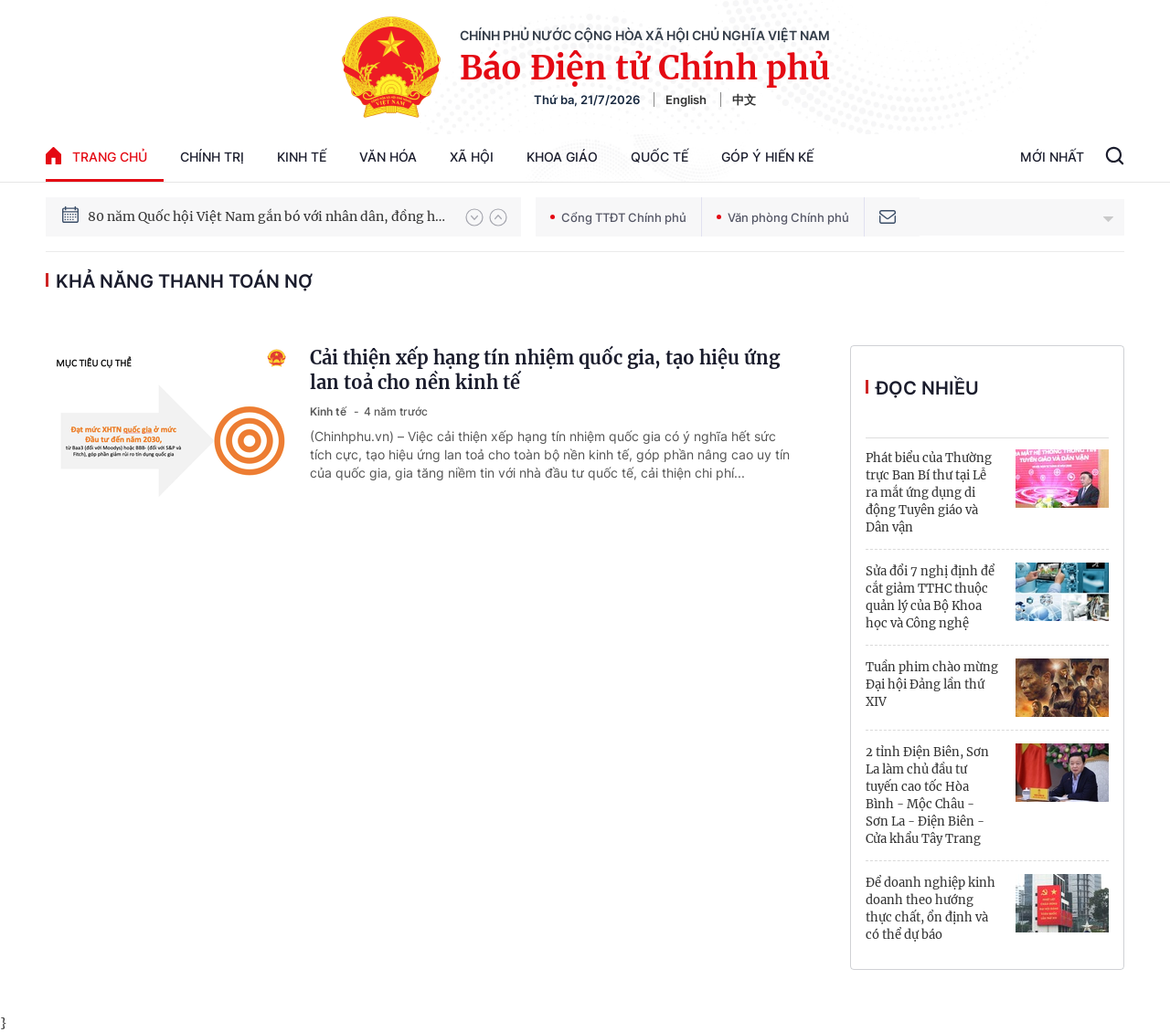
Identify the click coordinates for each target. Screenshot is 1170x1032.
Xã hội (472, 156)
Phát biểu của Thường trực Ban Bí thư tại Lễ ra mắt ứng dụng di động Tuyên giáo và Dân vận (929, 492)
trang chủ (96, 155)
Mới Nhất (1052, 156)
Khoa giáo (562, 156)
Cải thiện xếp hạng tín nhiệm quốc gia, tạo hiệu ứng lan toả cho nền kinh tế (545, 370)
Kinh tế (301, 156)
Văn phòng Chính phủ (783, 217)
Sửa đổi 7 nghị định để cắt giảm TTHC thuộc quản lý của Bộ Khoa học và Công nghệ (930, 597)
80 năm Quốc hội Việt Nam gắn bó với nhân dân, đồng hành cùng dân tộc (268, 216)
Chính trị (212, 156)
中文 (744, 99)
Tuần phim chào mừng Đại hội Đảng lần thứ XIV (932, 684)
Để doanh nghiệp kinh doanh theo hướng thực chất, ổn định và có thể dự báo (930, 908)
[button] (474, 217)
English (686, 99)
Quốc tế (659, 156)
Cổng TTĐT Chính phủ (618, 217)
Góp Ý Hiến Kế (767, 156)
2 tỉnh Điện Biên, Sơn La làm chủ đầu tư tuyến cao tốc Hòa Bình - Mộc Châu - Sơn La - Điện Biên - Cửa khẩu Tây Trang (927, 795)
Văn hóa (388, 156)
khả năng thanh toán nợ (184, 281)
